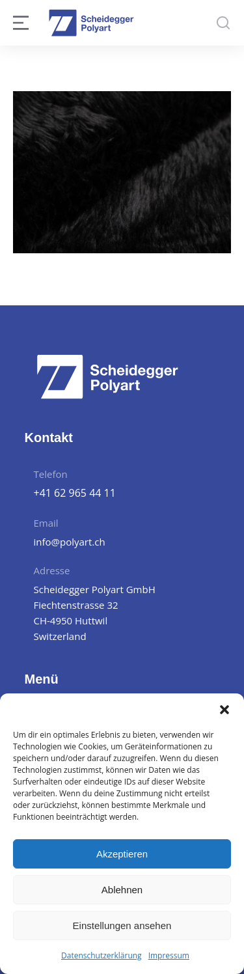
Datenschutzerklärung (101, 955)
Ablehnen (122, 889)
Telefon (51, 473)
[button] (224, 709)
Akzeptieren (122, 853)
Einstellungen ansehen (122, 925)
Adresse (52, 570)
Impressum (168, 955)
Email (46, 522)
